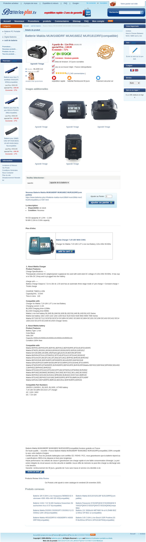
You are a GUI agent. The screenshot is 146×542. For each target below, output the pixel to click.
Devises (129, 78)
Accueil (7, 21)
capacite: (30, 183)
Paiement (56, 535)
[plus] (14, 61)
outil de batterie (36, 26)
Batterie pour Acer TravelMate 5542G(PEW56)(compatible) (11, 79)
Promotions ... (7, 46)
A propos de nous (30, 3)
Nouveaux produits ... (9, 49)
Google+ (76, 3)
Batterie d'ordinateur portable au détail (98, 538)
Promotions (33, 21)
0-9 (95, 541)
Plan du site (6, 175)
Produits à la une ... (9, 51)
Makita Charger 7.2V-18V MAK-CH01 (71, 240)
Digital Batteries (10, 37)
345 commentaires (77, 74)
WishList (100, 541)
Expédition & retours (50, 3)
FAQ (65, 3)
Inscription (103, 3)
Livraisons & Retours (9, 165)
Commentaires (62, 21)
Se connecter (91, 3)
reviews (128, 31)
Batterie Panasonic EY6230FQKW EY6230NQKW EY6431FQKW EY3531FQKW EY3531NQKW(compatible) (96, 505)
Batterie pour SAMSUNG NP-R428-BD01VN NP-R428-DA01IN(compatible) (11, 142)
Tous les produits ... (9, 54)
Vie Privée (6, 168)
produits (47, 21)
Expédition (64, 535)
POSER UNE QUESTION (34, 81)
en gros (79, 538)
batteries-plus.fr (57, 538)
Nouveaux (19, 21)
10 (89, 535)
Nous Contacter (7, 173)
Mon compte (98, 21)
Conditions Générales (10, 170)
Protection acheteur (10, 3)
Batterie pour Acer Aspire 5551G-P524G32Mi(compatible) (11, 110)
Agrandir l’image (42, 126)
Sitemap (77, 21)
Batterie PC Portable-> (12, 32)
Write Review (43, 478)
